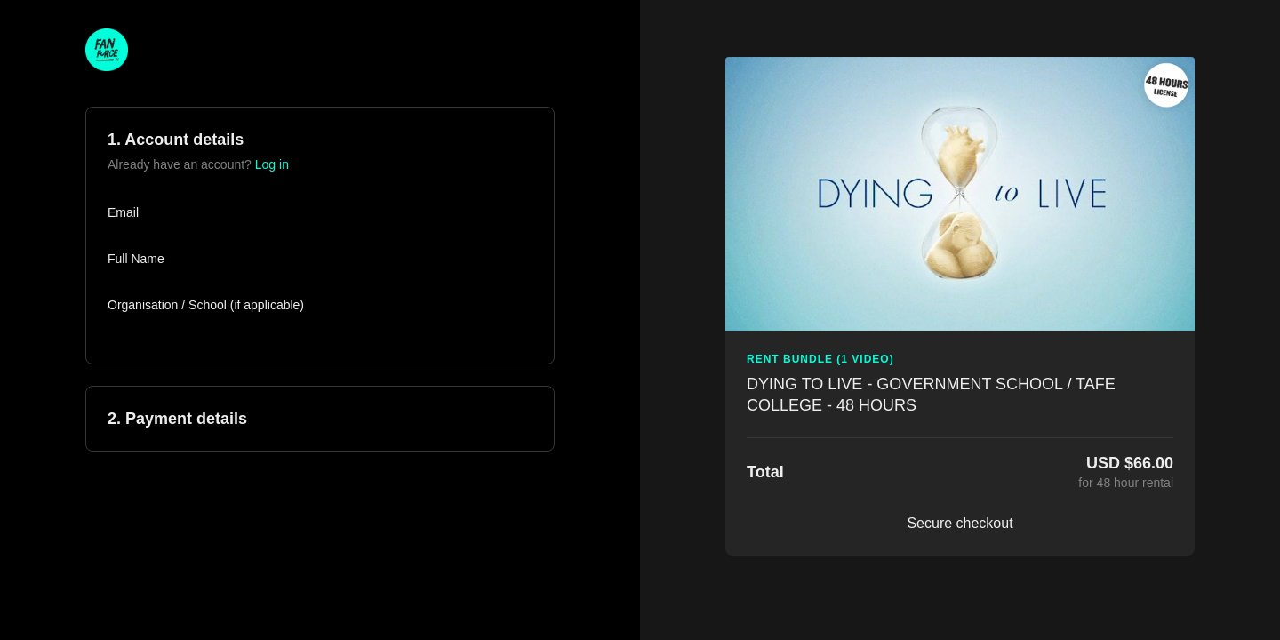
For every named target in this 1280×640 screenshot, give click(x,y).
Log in (272, 164)
